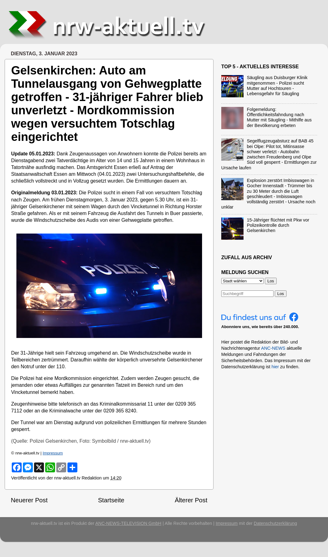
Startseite (111, 500)
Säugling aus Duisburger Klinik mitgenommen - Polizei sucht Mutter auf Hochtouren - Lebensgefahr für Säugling (277, 85)
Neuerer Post (29, 500)
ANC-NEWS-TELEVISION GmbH (128, 523)
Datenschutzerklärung (275, 523)
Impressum (53, 453)
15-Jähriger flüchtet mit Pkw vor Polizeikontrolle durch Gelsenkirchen (278, 225)
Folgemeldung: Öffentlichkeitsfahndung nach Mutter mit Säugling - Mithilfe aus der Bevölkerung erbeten (279, 117)
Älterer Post (191, 500)
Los (280, 293)
